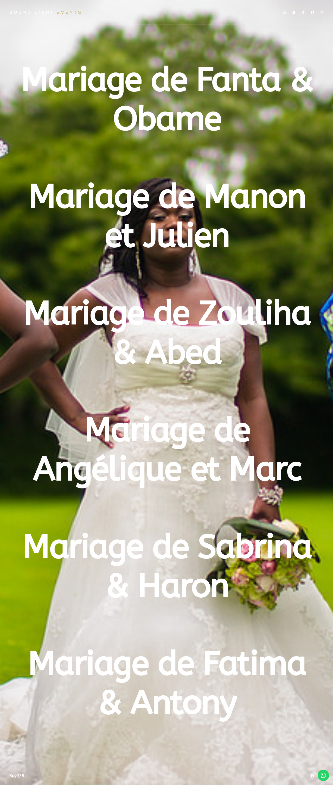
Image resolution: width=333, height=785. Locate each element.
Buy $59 (16, 775)
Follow (317, 775)
